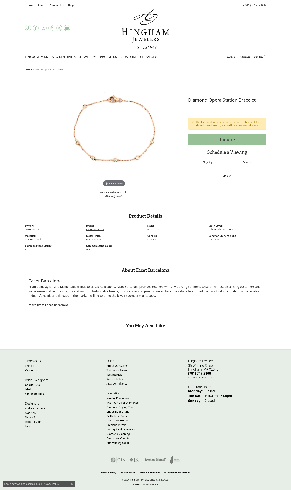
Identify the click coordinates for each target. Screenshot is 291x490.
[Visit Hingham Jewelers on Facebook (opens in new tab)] (36, 28)
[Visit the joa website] (175, 460)
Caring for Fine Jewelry (121, 429)
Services (148, 57)
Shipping (208, 162)
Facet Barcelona (95, 229)
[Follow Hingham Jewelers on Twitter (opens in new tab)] (59, 28)
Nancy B (30, 417)
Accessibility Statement (177, 472)
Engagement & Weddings (50, 57)
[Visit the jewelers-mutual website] (155, 460)
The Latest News (117, 370)
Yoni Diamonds (34, 393)
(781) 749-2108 (113, 196)
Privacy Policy (127, 472)
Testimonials (114, 374)
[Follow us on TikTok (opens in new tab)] (28, 28)
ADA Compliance (117, 383)
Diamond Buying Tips (120, 407)
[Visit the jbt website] (135, 460)
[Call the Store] (199, 373)
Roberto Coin (33, 422)
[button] (41, 5)
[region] (114, 132)
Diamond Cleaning (118, 434)
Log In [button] (231, 57)
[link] (29, 5)
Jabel (28, 389)
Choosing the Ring (118, 411)
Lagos (28, 426)
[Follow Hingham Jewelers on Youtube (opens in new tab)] (67, 28)
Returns (247, 162)
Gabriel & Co (33, 385)
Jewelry (87, 57)
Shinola (29, 365)
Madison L (31, 413)
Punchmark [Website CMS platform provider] (152, 484)
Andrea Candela (35, 408)
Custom (128, 57)
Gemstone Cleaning (119, 438)
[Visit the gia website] (118, 460)
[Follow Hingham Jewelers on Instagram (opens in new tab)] (44, 28)
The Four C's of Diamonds (123, 402)
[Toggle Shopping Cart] (260, 56)
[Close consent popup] (72, 484)
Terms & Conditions (149, 472)
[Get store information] (200, 377)
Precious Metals (116, 425)
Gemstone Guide (117, 420)
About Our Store (117, 365)
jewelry (28, 69)
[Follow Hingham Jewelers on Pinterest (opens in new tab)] (51, 28)
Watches (108, 57)
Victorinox (31, 370)
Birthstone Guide (117, 416)
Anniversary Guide (118, 443)
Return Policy (115, 379)
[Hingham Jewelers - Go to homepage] (145, 29)
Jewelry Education (118, 398)
